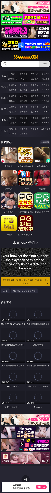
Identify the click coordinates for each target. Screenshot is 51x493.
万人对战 (34, 74)
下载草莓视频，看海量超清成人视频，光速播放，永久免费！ (26, 282)
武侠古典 (45, 118)
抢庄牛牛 (45, 78)
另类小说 (23, 122)
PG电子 (12, 74)
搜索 (45, 64)
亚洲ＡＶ (12, 85)
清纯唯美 (23, 111)
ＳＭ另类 (45, 89)
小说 (3, 119)
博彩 (3, 76)
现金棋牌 (34, 78)
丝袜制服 (23, 89)
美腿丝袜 (12, 111)
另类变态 (45, 100)
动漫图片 (45, 107)
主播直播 (34, 89)
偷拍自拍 (23, 96)
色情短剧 (23, 133)
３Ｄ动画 (45, 85)
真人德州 (23, 74)
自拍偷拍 (23, 85)
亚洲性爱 (12, 96)
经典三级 (23, 100)
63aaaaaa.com (25, 57)
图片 (3, 108)
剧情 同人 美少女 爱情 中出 (24, 291)
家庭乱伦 (23, 118)
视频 (3, 87)
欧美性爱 (45, 96)
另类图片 (45, 111)
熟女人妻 (12, 89)
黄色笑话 (34, 122)
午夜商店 (23, 128)
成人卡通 (34, 96)
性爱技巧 (45, 122)
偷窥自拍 (12, 107)
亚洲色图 (23, 107)
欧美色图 (34, 107)
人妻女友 (34, 118)
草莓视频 (34, 128)
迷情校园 (12, 122)
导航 (3, 130)
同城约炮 (12, 128)
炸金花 (23, 78)
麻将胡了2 (12, 78)
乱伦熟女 (34, 100)
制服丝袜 (12, 100)
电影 (3, 97)
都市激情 (12, 118)
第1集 (5, 291)
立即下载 (41, 487)
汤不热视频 (45, 128)
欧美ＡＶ (34, 85)
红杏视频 (12, 133)
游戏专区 (45, 74)
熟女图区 (34, 111)
